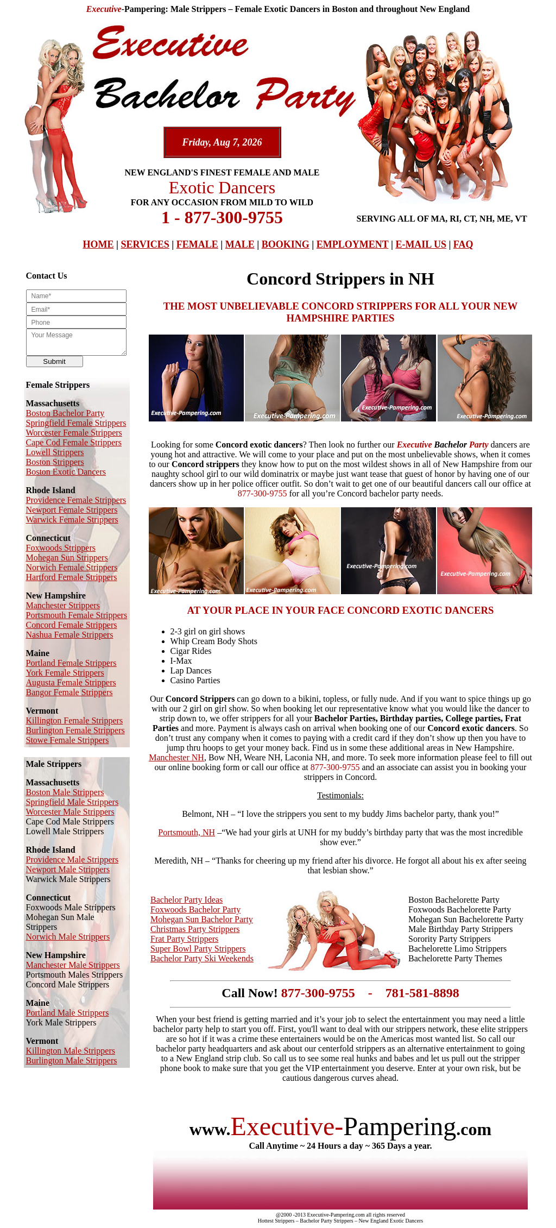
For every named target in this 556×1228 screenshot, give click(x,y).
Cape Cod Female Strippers (74, 442)
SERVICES (145, 244)
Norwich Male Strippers (68, 936)
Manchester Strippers (63, 605)
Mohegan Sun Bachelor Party (201, 919)
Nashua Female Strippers (69, 634)
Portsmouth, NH (186, 832)
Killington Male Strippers (70, 1050)
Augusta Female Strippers (71, 682)
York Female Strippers (65, 672)
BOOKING (285, 244)
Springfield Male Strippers (72, 802)
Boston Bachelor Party (65, 413)
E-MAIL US (420, 244)
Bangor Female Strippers (69, 692)
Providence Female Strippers (76, 500)
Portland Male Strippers (67, 1012)
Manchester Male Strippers (73, 964)
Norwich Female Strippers (72, 567)
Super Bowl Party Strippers (198, 948)
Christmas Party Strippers (194, 929)
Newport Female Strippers (72, 509)
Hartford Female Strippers (71, 577)
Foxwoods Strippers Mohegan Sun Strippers (67, 552)
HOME (98, 244)
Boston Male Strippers (65, 792)
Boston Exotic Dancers (66, 471)
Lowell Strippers (55, 452)
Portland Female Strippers (71, 662)
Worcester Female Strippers (74, 432)
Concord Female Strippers (71, 624)
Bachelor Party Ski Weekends (202, 958)
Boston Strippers (55, 462)
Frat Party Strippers (184, 938)
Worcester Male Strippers (70, 811)
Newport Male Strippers (68, 869)
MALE (240, 244)
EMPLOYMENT (353, 244)
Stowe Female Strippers (67, 740)
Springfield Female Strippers (76, 422)
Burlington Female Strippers (75, 730)
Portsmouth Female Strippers (77, 615)
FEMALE (197, 244)
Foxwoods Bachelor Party (195, 909)
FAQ (463, 244)
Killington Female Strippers (74, 720)
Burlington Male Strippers (71, 1060)
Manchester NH (176, 757)
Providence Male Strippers (72, 859)
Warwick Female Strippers (72, 519)
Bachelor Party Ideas (186, 899)
